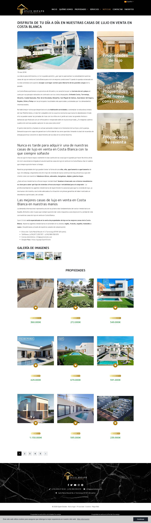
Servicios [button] (95, 9)
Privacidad (80, 507)
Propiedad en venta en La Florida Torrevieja (105, 514)
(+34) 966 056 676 (74, 489)
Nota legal (72, 507)
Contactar (118, 9)
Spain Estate (21, 220)
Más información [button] (83, 519)
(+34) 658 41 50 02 (59, 489)
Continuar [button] (140, 519)
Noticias (107, 9)
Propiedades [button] (81, 9)
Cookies (88, 507)
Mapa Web (95, 507)
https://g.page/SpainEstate (41, 240)
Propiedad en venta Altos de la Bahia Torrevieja (46, 514)
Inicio (54, 9)
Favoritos (129, 9)
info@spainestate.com (44, 237)
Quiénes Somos (66, 9)
